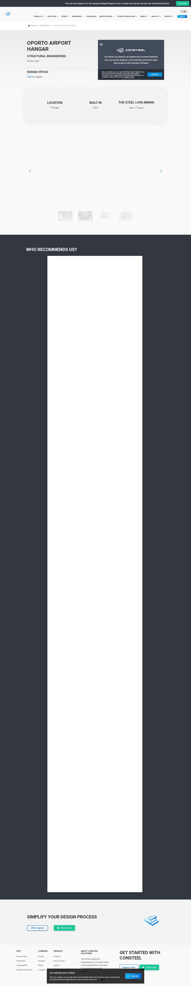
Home (34, 25)
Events (144, 16)
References (78, 16)
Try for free (64, 928)
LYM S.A (31, 77)
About (40, 965)
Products (39, 16)
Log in (182, 16)
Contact (169, 16)
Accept (135, 976)
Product (58, 951)
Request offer (129, 967)
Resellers (41, 961)
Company (43, 951)
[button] (30, 171)
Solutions (52, 16)
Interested (182, 3)
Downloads (91, 16)
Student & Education (127, 16)
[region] (95, 181)
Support (57, 965)
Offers (65, 16)
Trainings (41, 970)
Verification (21, 961)
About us (156, 16)
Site (19, 951)
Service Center (106, 16)
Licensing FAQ (22, 965)
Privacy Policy (22, 956)
